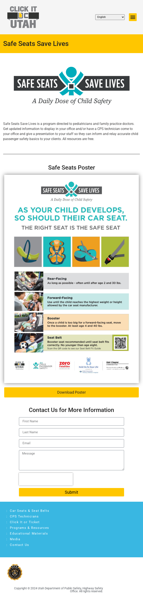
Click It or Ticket (25, 522)
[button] (133, 17)
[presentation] (46, 479)
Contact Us (19, 545)
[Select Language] (110, 17)
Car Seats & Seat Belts (29, 511)
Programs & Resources (29, 528)
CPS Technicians (24, 516)
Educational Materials (29, 533)
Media (15, 539)
